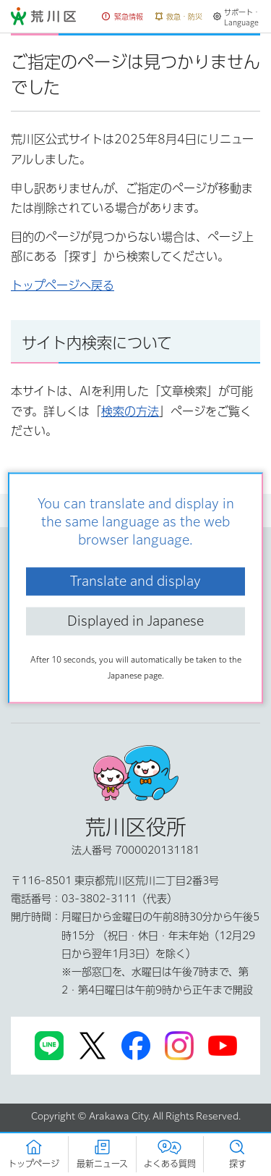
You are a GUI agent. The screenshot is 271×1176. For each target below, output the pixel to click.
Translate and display (135, 580)
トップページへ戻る (62, 285)
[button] (123, 17)
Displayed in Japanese (135, 620)
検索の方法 (130, 411)
